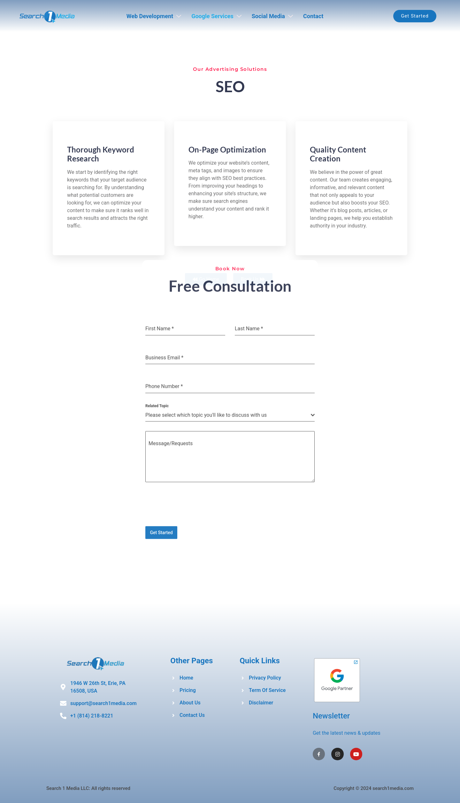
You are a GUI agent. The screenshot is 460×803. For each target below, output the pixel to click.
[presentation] (230, 107)
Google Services (216, 16)
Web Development (153, 16)
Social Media (272, 16)
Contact (313, 16)
